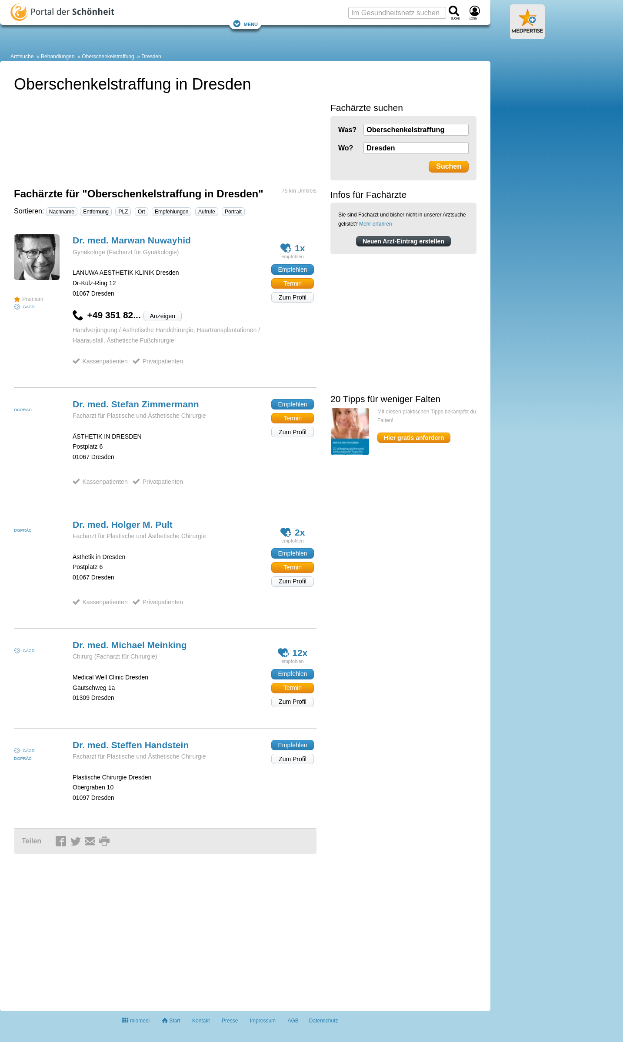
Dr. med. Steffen (131, 745)
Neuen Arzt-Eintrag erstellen (403, 241)
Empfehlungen (171, 212)
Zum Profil (293, 297)
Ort (141, 212)
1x (292, 248)
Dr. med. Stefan (136, 404)
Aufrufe (206, 212)
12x (293, 652)
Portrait (233, 212)
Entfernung (96, 212)
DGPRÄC (23, 409)
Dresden (151, 56)
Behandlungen (57, 56)
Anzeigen (162, 316)
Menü (245, 24)
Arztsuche (21, 56)
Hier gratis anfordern (414, 437)
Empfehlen (292, 269)
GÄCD (29, 306)
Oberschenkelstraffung (108, 56)
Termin (292, 283)
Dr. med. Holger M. (123, 524)
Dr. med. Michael (130, 645)
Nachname (61, 212)
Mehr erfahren (375, 224)
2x (292, 532)
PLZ (123, 212)
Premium (28, 299)
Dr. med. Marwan (132, 240)
